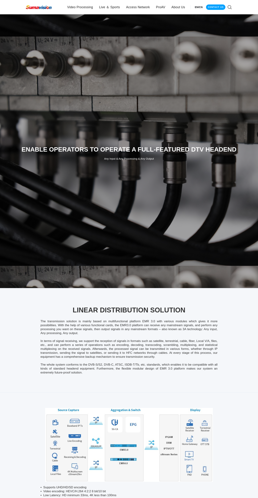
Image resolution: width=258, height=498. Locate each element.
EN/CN (199, 7)
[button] (80, 7)
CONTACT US (216, 7)
